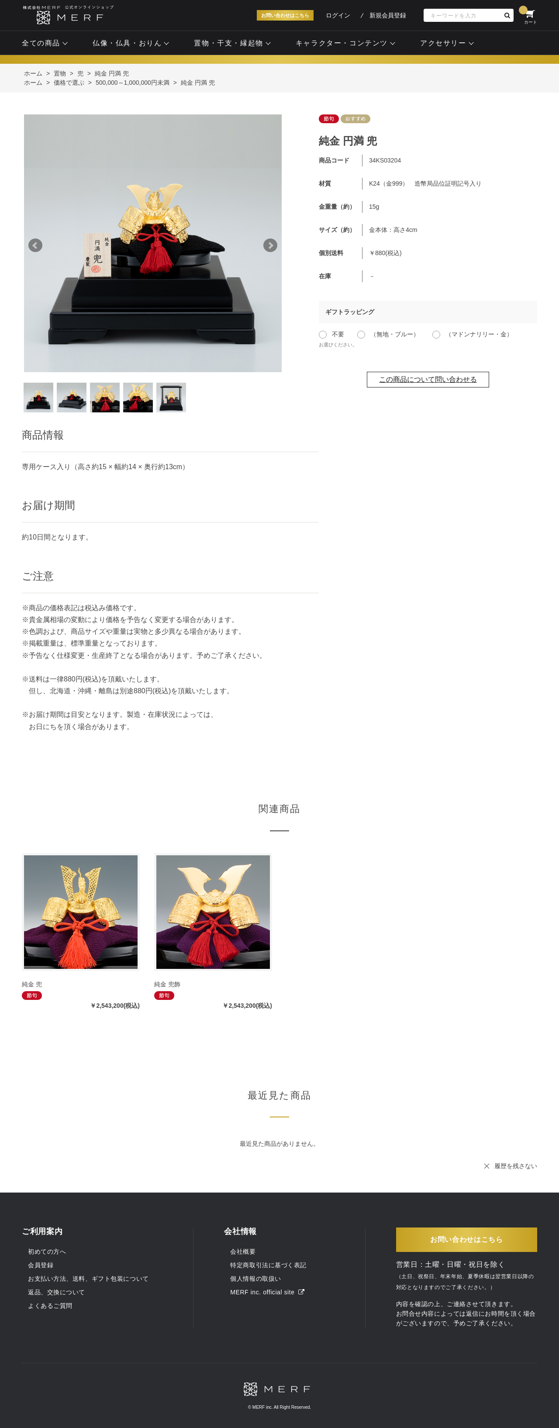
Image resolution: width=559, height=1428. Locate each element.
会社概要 (242, 1251)
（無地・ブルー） (394, 334)
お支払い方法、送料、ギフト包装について (88, 1278)
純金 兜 (32, 984)
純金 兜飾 (167, 984)
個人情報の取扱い (255, 1278)
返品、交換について (56, 1292)
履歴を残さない (515, 1165)
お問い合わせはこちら (285, 15)
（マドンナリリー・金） (479, 334)
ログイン (338, 15)
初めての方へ (47, 1251)
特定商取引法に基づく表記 (268, 1265)
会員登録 (40, 1265)
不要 (338, 334)
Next (270, 245)
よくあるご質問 (50, 1305)
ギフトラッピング (349, 311)
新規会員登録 (387, 15)
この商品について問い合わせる (428, 379)
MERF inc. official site (267, 1292)
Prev (35, 245)
